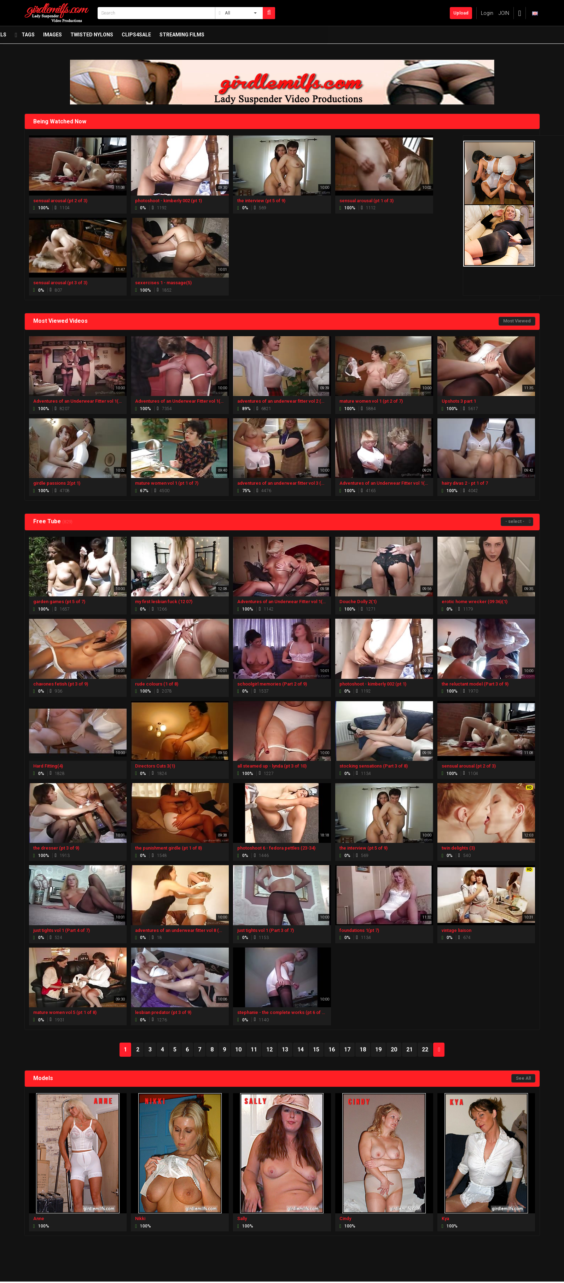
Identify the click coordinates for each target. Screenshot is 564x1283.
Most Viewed (517, 320)
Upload (461, 13)
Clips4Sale (372, 36)
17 (347, 1049)
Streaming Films (418, 36)
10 (238, 1049)
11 (254, 1049)
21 (409, 1049)
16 (331, 1049)
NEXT (438, 1050)
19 (378, 1049)
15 (316, 1049)
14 (300, 1049)
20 (394, 1049)
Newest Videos (79, 36)
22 (425, 1049)
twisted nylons (328, 36)
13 (285, 1049)
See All (523, 1078)
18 (363, 1049)
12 (269, 1049)
